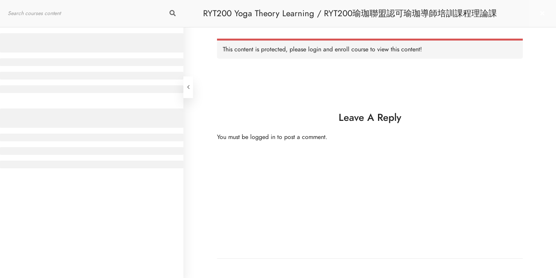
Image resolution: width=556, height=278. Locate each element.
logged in (262, 137)
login (314, 49)
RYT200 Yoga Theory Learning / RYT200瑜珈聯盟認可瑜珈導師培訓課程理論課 (350, 13)
